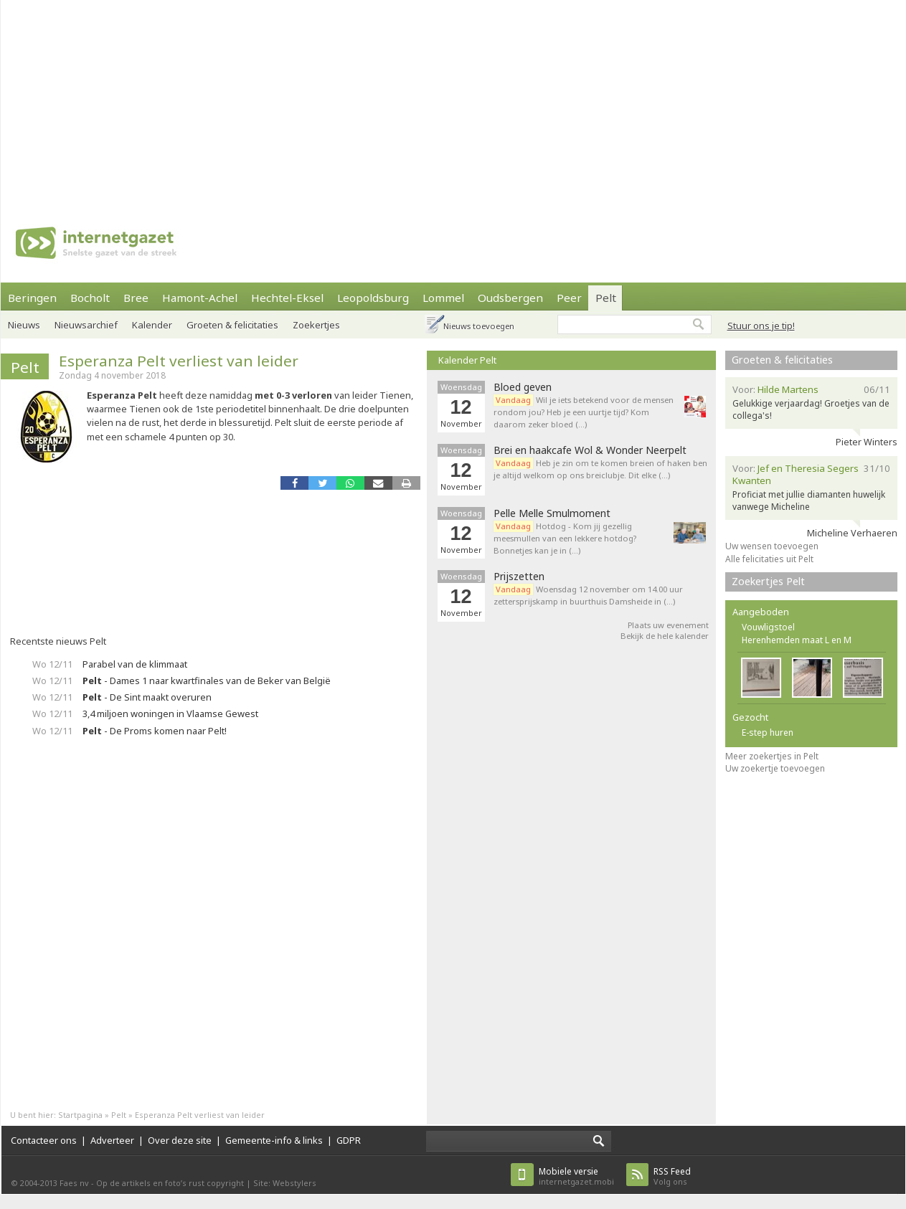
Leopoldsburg (373, 297)
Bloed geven (523, 387)
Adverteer (112, 1140)
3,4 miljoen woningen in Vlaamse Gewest (170, 713)
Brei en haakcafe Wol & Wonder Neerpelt (590, 450)
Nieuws (24, 324)
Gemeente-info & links (274, 1140)
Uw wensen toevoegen (771, 546)
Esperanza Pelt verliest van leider (178, 361)
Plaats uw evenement (668, 625)
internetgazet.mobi (576, 1176)
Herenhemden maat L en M (796, 640)
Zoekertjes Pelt (768, 581)
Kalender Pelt (467, 360)
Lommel (443, 297)
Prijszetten (519, 576)
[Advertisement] (328, 100)
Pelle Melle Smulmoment (552, 513)
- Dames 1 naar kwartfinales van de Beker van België (206, 680)
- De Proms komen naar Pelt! (154, 730)
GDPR (348, 1140)
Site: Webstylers (284, 1182)
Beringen (32, 297)
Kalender (152, 324)
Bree (135, 297)
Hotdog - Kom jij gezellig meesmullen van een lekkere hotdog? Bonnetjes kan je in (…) (565, 538)
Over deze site (180, 1140)
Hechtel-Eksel (287, 297)
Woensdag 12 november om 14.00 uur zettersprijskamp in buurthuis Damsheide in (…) (588, 595)
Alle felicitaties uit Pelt (769, 559)
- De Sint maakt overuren (147, 697)
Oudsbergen (510, 297)
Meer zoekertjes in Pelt (771, 756)
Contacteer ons (44, 1140)
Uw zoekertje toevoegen (775, 768)
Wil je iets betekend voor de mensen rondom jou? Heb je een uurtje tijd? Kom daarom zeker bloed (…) (584, 412)
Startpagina (80, 1114)
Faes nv (74, 1182)
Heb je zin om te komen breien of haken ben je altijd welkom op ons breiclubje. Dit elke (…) (600, 468)
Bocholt (90, 297)
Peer (569, 297)
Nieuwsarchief (86, 324)
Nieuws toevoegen (478, 326)
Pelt (605, 297)
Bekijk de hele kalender (664, 635)
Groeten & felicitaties (232, 324)
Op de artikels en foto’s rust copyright (170, 1182)
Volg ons (672, 1176)
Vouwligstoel (768, 627)
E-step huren (767, 732)
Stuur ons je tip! (761, 325)
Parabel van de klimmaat (134, 664)
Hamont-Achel (199, 297)
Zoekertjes (316, 324)
